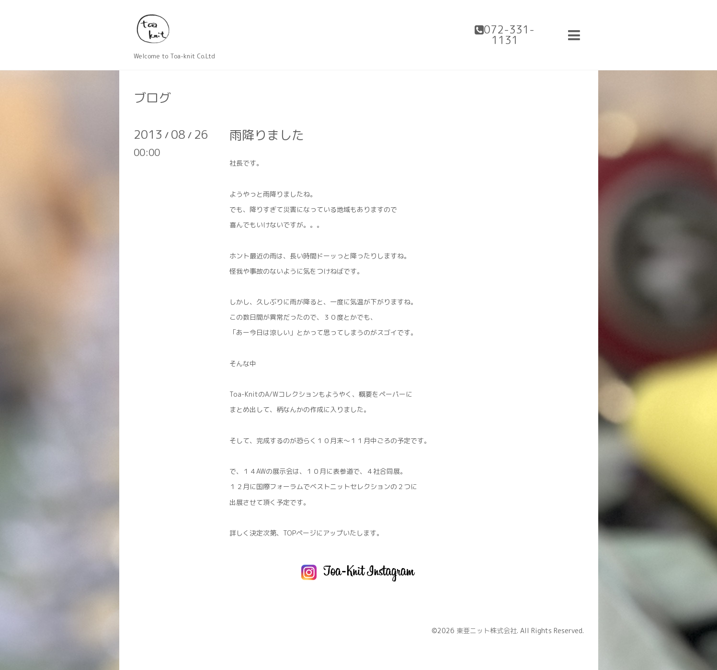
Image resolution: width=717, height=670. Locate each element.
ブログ (152, 97)
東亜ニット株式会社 (486, 630)
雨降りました (266, 135)
